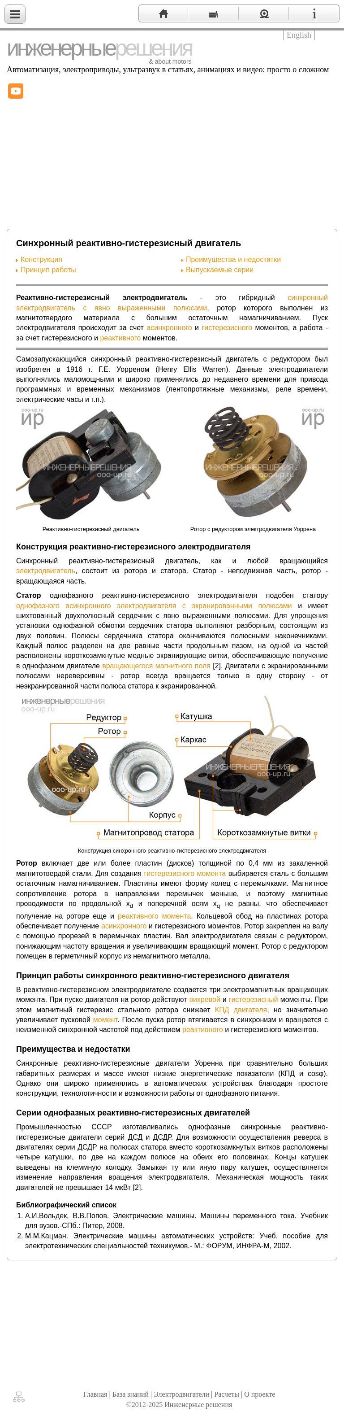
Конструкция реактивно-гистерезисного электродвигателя (133, 546)
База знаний (130, 1394)
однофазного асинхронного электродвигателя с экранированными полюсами (154, 606)
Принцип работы (48, 270)
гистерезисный (253, 999)
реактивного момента (154, 916)
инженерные (99, 48)
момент (105, 1020)
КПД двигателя (241, 1010)
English (299, 34)
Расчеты (226, 1394)
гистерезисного (227, 327)
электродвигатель (45, 571)
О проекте (259, 1394)
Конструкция (41, 259)
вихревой (204, 999)
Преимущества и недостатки (233, 259)
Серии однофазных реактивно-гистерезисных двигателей (133, 1112)
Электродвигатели (181, 1394)
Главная (95, 1394)
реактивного (120, 338)
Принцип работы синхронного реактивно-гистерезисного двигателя (152, 975)
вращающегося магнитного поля (156, 666)
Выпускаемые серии (220, 270)
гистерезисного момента (185, 873)
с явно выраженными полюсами (145, 308)
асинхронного (169, 327)
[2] (217, 666)
